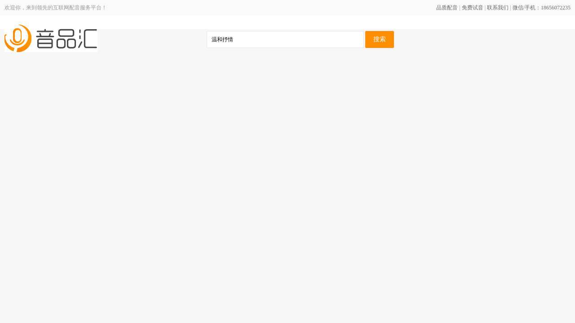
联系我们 (498, 7)
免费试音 (472, 7)
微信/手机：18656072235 (542, 7)
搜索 (379, 39)
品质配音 (447, 7)
